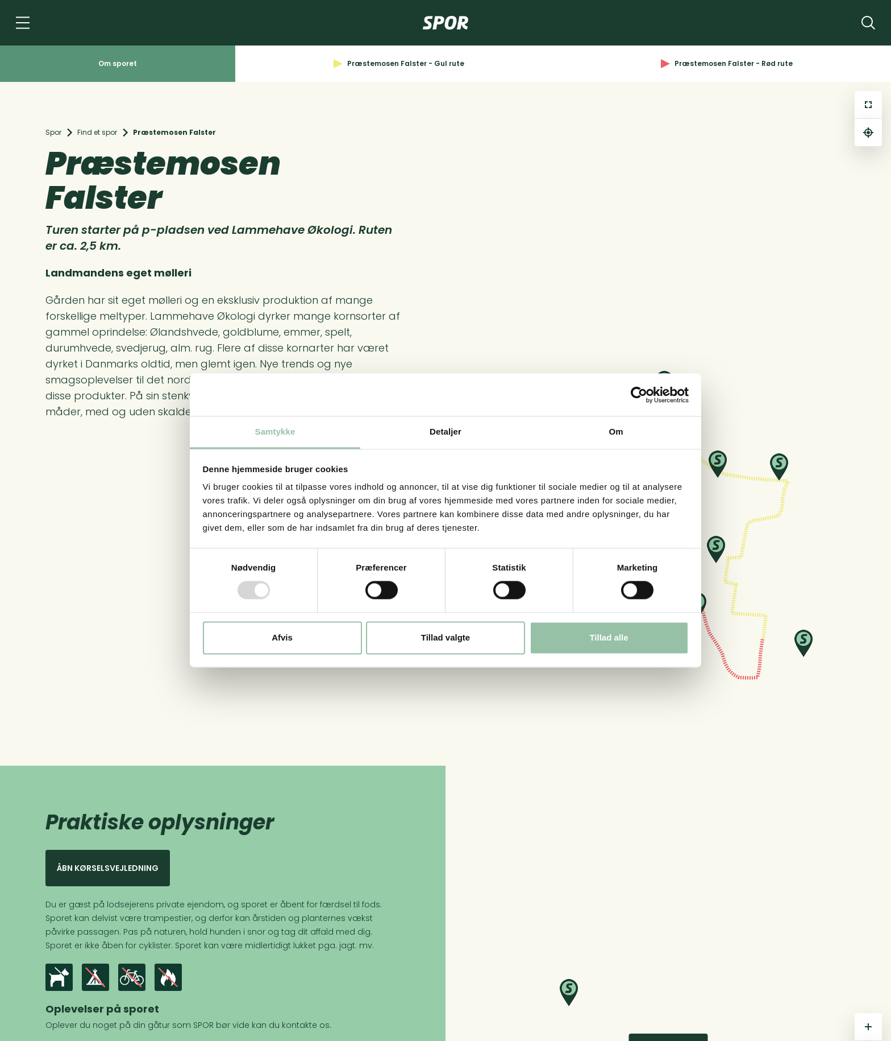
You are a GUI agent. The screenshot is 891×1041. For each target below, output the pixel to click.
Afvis (282, 637)
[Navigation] (22, 23)
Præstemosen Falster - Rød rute (727, 63)
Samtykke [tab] (275, 431)
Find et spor (97, 132)
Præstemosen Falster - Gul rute (399, 63)
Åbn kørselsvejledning (108, 868)
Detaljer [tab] (445, 431)
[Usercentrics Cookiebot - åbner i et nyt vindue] (639, 394)
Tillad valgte (445, 637)
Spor (53, 132)
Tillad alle (608, 637)
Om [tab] (616, 431)
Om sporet (117, 63)
